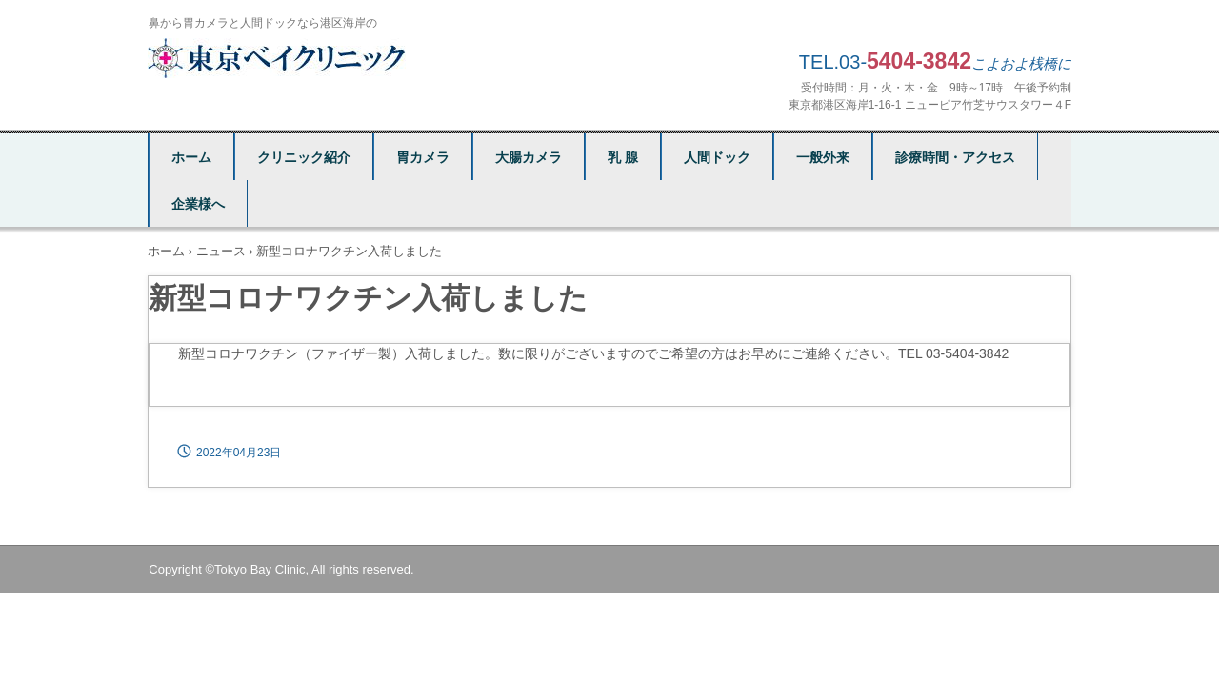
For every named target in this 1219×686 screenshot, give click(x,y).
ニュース (221, 251)
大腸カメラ (528, 157)
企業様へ (198, 204)
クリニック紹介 (303, 157)
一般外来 (822, 157)
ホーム (191, 157)
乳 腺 (623, 157)
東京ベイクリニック (279, 58)
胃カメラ (423, 157)
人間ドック (717, 157)
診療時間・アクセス (955, 157)
